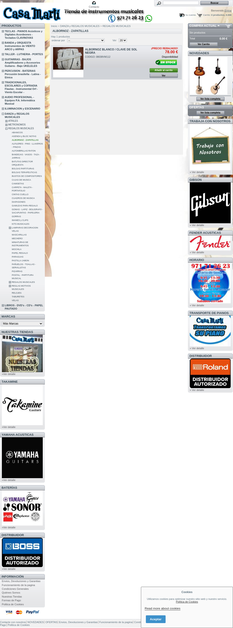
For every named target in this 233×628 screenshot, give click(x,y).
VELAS (15, 300)
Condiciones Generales (15, 588)
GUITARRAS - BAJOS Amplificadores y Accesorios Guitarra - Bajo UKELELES (22, 62)
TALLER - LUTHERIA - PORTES (24, 54)
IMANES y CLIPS (20, 220)
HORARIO (197, 260)
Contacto (94, 6)
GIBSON (196, 180)
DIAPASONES (18, 202)
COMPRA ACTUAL (203, 25)
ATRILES (13, 121)
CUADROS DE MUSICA (23, 198)
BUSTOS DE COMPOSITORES (27, 176)
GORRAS (16, 216)
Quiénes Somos (11, 592)
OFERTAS (197, 107)
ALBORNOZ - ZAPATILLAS (25, 140)
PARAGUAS (17, 257)
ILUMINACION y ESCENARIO (22, 108)
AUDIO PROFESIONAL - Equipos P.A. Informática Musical (20, 100)
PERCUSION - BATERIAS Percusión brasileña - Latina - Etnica (23, 74)
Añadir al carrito (164, 70)
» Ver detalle (197, 172)
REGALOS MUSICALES (21, 128)
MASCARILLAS (19, 235)
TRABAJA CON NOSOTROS (210, 121)
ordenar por (58, 40)
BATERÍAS (9, 487)
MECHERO (17, 238)
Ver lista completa (210, 99)
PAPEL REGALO (20, 253)
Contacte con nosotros (13, 622)
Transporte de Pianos (209, 313)
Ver (114, 40)
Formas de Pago (11, 600)
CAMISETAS (18, 183)
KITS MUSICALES (20, 224)
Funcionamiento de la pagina (18, 585)
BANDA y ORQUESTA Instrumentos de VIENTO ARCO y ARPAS (20, 46)
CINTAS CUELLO (20, 194)
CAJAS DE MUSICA (21, 180)
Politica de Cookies (13, 604)
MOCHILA (16, 249)
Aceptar (156, 619)
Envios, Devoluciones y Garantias (21, 581)
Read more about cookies (162, 608)
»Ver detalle (9, 374)
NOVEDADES (199, 53)
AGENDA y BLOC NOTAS (24, 136)
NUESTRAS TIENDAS (17, 332)
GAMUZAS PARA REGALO (25, 205)
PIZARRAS (17, 271)
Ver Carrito (204, 44)
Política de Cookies (187, 601)
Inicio (54, 26)
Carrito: (206, 15)
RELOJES (16, 293)
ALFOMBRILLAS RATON (23, 151)
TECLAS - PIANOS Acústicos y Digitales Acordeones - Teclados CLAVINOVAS (23, 34)
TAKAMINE (10, 381)
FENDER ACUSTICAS (205, 233)
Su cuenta (190, 15)
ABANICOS (17, 132)
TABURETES (18, 296)
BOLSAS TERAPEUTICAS (24, 172)
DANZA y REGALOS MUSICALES (80, 26)
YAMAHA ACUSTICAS (18, 434)
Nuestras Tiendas (12, 596)
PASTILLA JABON (20, 260)
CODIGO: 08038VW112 (97, 57)
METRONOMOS (17, 124)
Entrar (228, 10)
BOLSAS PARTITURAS (23, 168)
